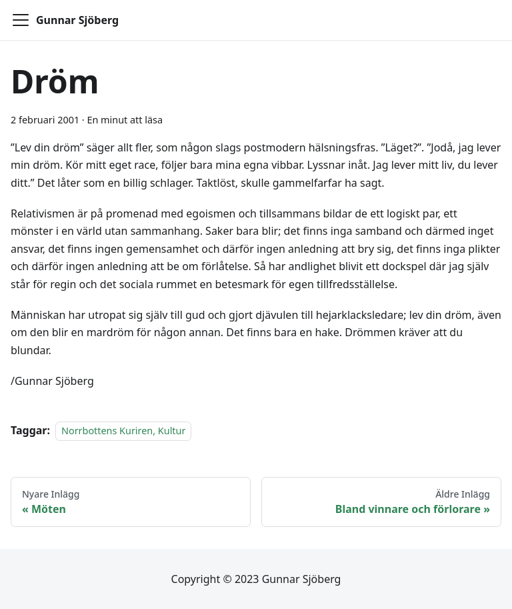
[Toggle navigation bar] (21, 20)
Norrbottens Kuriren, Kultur (123, 430)
